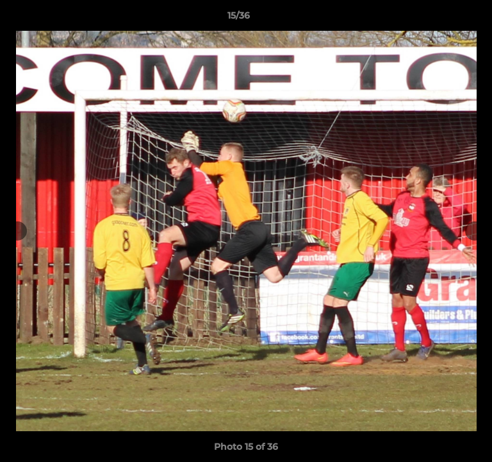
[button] (446, 18)
